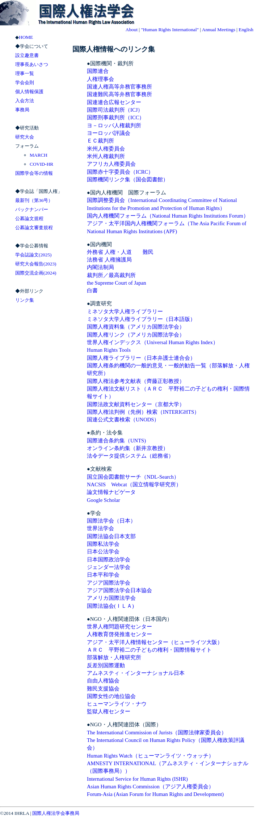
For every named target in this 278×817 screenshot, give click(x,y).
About (132, 29)
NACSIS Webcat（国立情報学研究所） (134, 484)
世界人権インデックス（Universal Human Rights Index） (152, 342)
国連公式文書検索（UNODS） (123, 419)
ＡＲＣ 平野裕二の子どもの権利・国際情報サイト (149, 650)
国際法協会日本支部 (111, 536)
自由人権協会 (103, 681)
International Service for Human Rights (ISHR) (137, 779)
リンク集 (24, 300)
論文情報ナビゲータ (111, 492)
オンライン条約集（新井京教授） (127, 448)
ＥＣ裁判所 (100, 141)
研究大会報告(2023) (35, 264)
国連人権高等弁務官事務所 (119, 87)
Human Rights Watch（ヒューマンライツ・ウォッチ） (150, 756)
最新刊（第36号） (34, 200)
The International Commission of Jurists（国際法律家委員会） (157, 732)
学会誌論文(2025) (33, 254)
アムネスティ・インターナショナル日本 (136, 673)
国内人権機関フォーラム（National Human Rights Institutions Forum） (168, 216)
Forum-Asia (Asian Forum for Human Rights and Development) (155, 794)
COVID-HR (41, 164)
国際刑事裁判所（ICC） (115, 117)
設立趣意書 (27, 55)
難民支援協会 (103, 689)
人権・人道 (118, 252)
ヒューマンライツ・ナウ (117, 704)
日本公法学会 (103, 551)
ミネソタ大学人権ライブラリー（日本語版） (141, 319)
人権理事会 (100, 79)
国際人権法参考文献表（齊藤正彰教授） (136, 381)
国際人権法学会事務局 (55, 813)
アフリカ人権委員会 (111, 164)
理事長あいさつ (31, 64)
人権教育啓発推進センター (119, 634)
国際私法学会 (103, 544)
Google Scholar (103, 500)
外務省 (95, 252)
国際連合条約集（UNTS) (116, 440)
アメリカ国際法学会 (111, 598)
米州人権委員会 (106, 149)
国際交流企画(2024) (35, 273)
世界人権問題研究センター (119, 627)
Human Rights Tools (109, 350)
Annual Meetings (218, 29)
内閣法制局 (100, 267)
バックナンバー (31, 209)
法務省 (95, 260)
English (246, 29)
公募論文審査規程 (34, 227)
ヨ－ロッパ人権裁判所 (114, 125)
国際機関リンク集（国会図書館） (127, 179)
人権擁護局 (118, 260)
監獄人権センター (108, 711)
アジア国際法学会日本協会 (119, 590)
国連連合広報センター (114, 102)
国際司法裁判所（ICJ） (115, 110)
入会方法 (24, 100)
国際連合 (98, 71)
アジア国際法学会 (108, 583)
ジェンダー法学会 (108, 567)
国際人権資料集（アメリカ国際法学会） (136, 327)
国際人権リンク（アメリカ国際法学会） (136, 335)
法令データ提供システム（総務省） (130, 456)
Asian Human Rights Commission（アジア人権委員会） (150, 786)
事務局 (22, 109)
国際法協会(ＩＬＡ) (110, 606)
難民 (148, 252)
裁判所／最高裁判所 (111, 275)
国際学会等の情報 (34, 173)
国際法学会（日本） (111, 521)
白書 (92, 290)
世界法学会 (100, 528)
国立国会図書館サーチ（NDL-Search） (133, 477)
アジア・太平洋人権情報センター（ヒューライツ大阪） (155, 642)
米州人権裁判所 (106, 156)
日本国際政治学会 (108, 559)
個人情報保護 (29, 91)
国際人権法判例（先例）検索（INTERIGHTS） (143, 412)
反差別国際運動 (106, 665)
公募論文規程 (29, 218)
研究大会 (24, 137)
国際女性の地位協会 (111, 696)
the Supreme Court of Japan (116, 283)
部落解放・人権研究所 (117, 657)
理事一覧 (24, 73)
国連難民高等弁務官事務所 (119, 94)
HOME (26, 37)
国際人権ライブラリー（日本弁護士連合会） (141, 358)
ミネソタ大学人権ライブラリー (125, 311)
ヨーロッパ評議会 (108, 133)
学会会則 (24, 82)
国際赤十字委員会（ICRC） (120, 172)
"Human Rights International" (170, 29)
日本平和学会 (103, 575)
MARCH (38, 155)
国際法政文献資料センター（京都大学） (136, 404)
